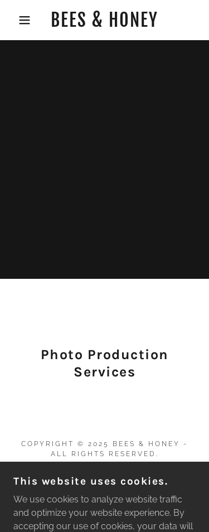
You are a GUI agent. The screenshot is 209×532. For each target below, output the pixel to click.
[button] (16, 20)
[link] (104, 20)
